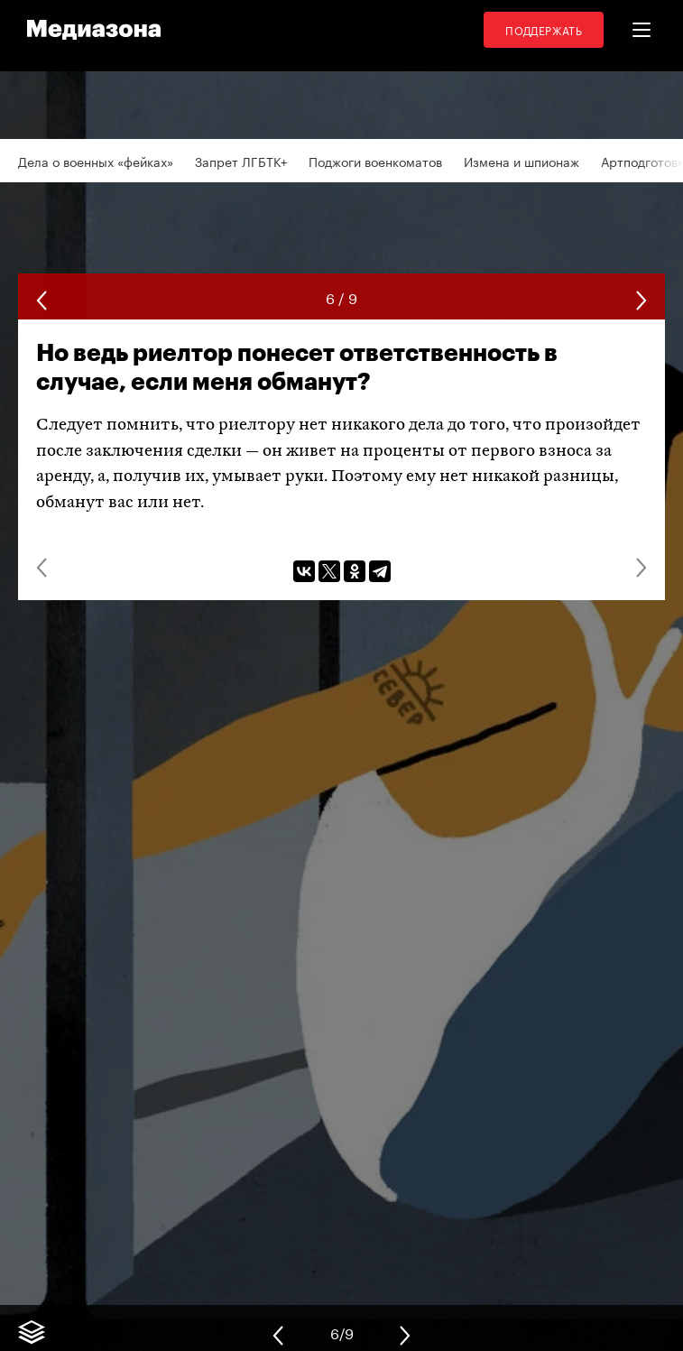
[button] (641, 30)
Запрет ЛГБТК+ (241, 161)
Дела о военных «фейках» (95, 161)
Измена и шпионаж (521, 161)
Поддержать (543, 29)
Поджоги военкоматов (375, 161)
